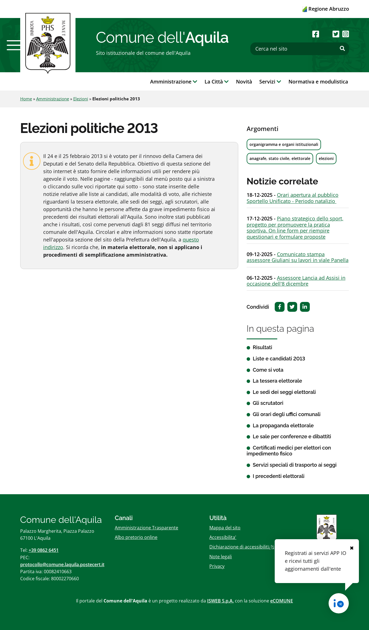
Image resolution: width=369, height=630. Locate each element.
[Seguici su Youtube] (326, 34)
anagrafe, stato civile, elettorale (279, 158)
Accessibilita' (222, 537)
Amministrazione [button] (173, 81)
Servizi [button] (270, 81)
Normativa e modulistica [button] (318, 81)
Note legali (220, 557)
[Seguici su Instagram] (345, 34)
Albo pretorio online (136, 537)
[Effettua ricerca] (342, 48)
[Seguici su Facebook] (315, 34)
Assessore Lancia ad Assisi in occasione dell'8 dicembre (296, 280)
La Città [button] (217, 81)
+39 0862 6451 (44, 550)
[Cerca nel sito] (299, 48)
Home (26, 98)
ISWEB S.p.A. (220, 601)
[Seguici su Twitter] (336, 34)
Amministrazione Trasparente (146, 528)
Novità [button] (244, 81)
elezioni (326, 158)
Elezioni (80, 98)
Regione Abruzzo (325, 8)
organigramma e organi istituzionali (283, 144)
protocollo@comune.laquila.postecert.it (62, 564)
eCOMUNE (281, 601)
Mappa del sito (224, 528)
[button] (14, 45)
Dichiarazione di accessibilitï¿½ (241, 547)
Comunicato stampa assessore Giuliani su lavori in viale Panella (298, 257)
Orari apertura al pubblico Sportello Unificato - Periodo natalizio (292, 197)
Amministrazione (52, 98)
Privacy (216, 566)
